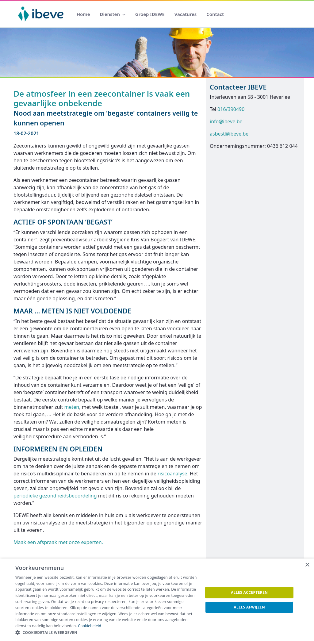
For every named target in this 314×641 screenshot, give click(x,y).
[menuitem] (83, 14)
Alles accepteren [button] (249, 592)
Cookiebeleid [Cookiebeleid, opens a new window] (89, 625)
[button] (106, 632)
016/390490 (230, 109)
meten (71, 407)
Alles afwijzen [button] (249, 607)
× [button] (307, 565)
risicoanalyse (172, 473)
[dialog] (157, 599)
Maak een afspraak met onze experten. (58, 542)
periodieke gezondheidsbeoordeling (55, 495)
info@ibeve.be (226, 121)
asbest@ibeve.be (229, 133)
